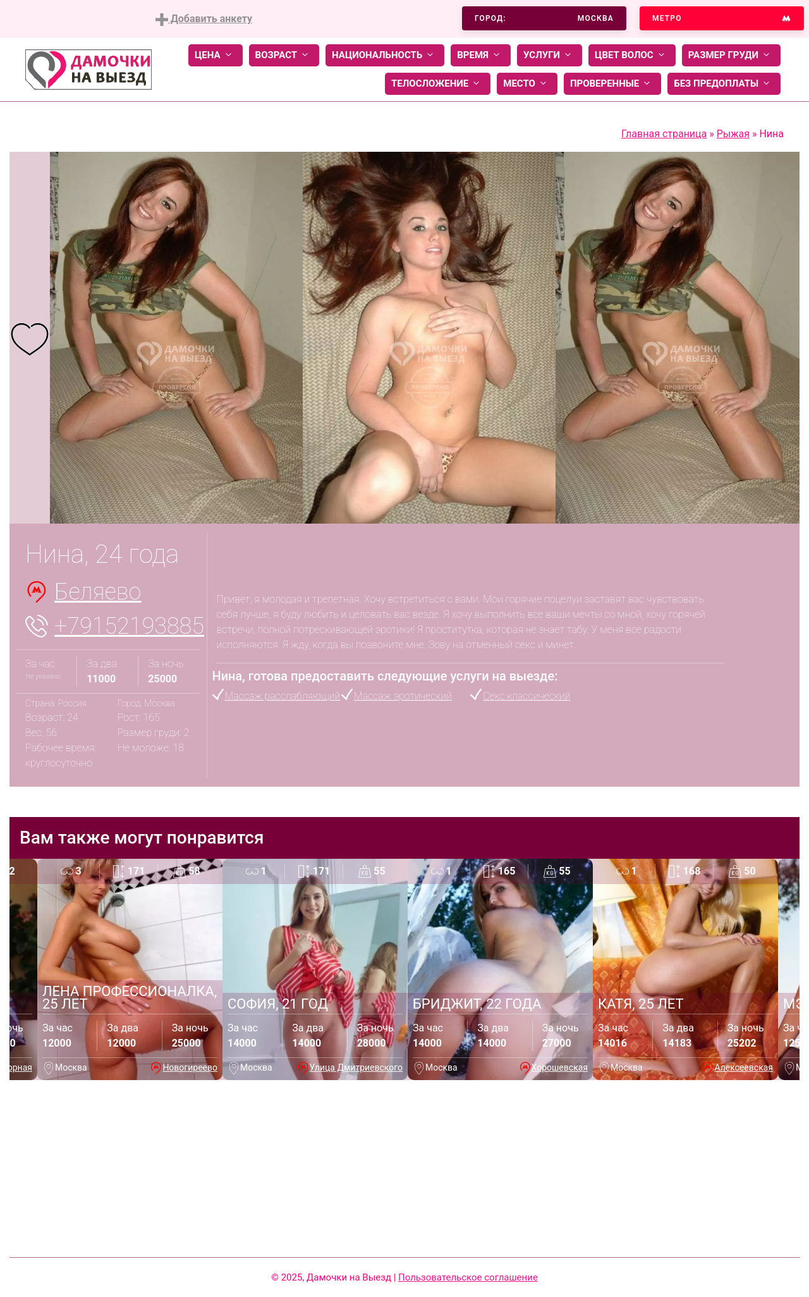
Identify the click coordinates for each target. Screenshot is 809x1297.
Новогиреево (189, 1067)
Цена (215, 55)
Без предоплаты (724, 84)
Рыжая (733, 134)
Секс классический (526, 696)
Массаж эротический (403, 696)
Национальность (385, 55)
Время (480, 55)
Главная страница (664, 134)
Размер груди (731, 55)
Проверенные (612, 84)
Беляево (97, 592)
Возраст (284, 55)
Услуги (549, 55)
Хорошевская (560, 1067)
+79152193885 (129, 626)
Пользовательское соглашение (468, 1277)
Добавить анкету (203, 19)
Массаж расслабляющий (283, 696)
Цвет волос (632, 55)
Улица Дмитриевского (356, 1067)
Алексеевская (743, 1067)
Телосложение (437, 84)
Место (527, 84)
